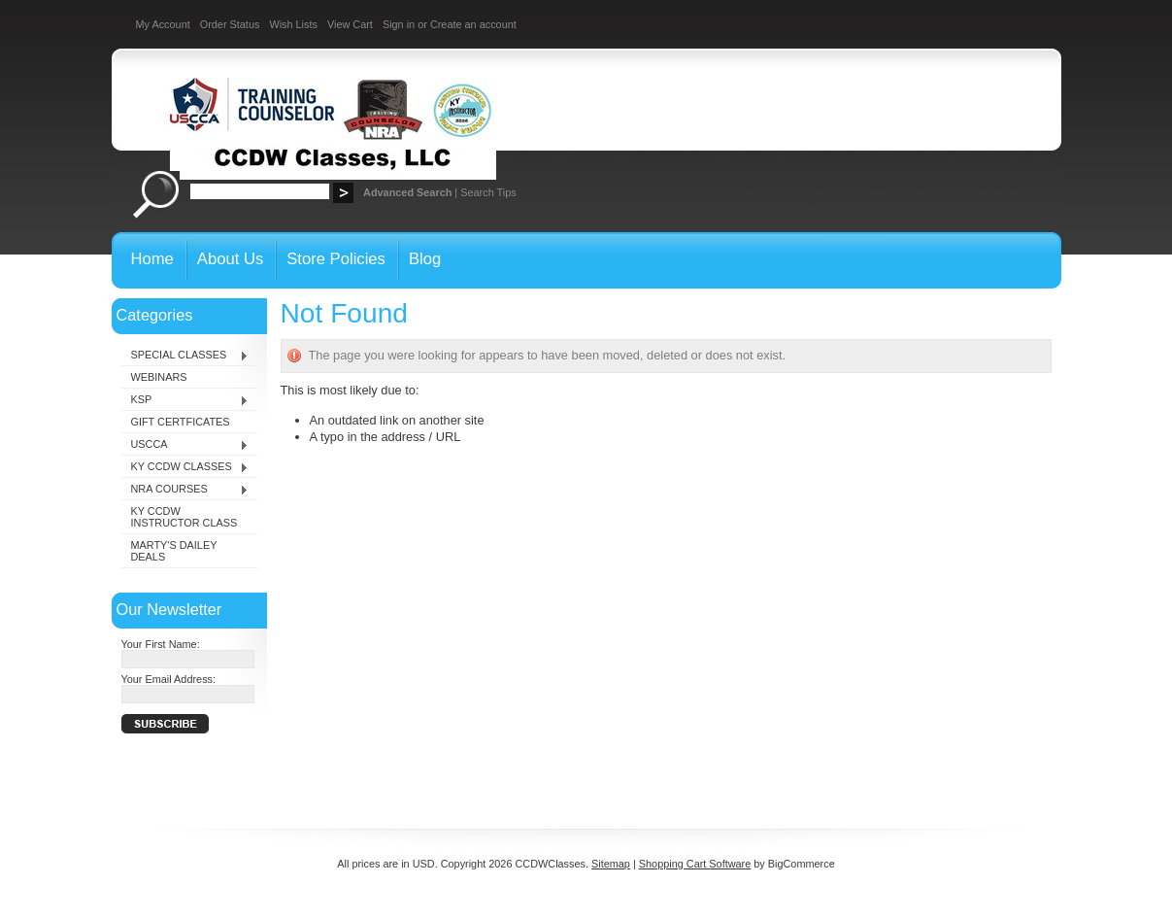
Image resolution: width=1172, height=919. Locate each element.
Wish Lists (293, 24)
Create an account (473, 24)
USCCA (185, 445)
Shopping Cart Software (695, 863)
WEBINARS (159, 377)
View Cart (350, 24)
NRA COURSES (185, 489)
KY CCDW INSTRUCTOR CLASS (184, 516)
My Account (163, 24)
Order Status (230, 24)
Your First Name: (160, 644)
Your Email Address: (169, 679)
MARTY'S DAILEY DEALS (174, 550)
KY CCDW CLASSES (185, 467)
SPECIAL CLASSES (185, 355)
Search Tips (488, 192)
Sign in (399, 24)
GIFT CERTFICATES (180, 421)
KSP (185, 400)
